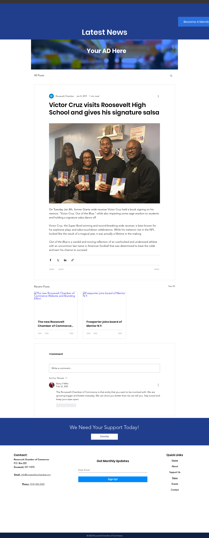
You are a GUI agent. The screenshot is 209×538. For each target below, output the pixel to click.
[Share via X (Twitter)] (57, 260)
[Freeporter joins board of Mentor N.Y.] (104, 304)
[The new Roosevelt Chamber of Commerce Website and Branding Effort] (56, 304)
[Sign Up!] (112, 479)
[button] (171, 75)
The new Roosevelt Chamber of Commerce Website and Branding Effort (55, 324)
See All (171, 286)
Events (175, 483)
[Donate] (104, 437)
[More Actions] (158, 385)
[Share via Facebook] (50, 260)
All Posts (39, 75)
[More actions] (158, 96)
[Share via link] (72, 260)
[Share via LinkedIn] (65, 260)
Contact (175, 489)
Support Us (174, 472)
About (175, 466)
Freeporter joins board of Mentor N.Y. (104, 324)
